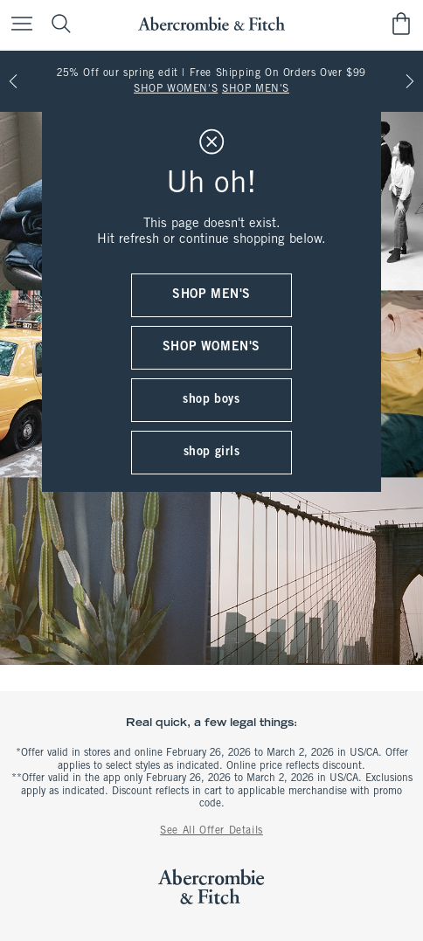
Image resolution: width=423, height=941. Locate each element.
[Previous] (13, 81)
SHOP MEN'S (255, 89)
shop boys (211, 399)
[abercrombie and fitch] (211, 24)
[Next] (410, 81)
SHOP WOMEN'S (176, 89)
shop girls (212, 452)
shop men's (211, 295)
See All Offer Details (211, 831)
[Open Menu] (17, 25)
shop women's (211, 347)
